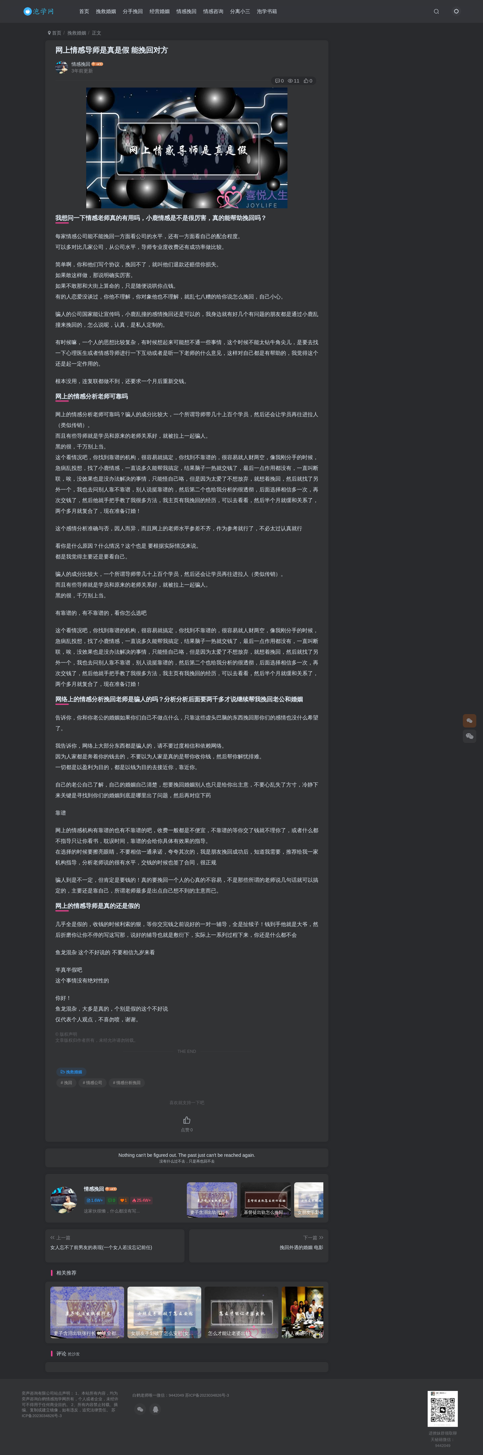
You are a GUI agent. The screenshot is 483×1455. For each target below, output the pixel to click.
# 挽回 (66, 1082)
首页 (84, 11)
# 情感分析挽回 (127, 1082)
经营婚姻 (160, 11)
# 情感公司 (92, 1082)
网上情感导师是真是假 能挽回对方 (111, 50)
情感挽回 (186, 11)
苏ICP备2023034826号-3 (207, 1395)
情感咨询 (213, 11)
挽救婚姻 (106, 11)
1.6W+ (95, 1200)
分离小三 (240, 11)
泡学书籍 (267, 11)
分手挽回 (133, 11)
